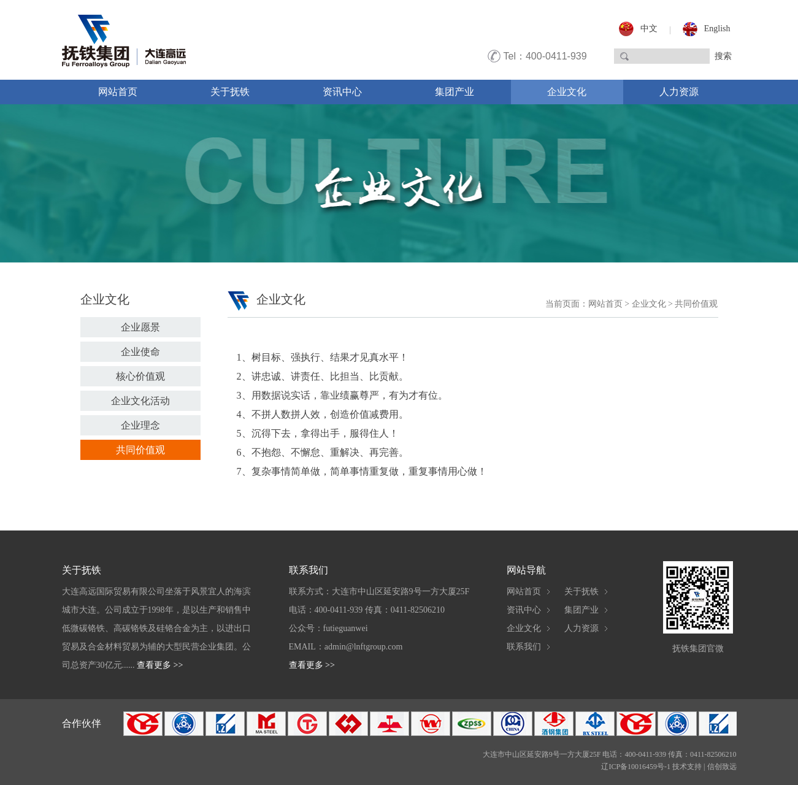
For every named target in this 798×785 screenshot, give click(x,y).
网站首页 (117, 91)
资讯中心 (342, 91)
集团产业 (454, 91)
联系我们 (524, 646)
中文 (649, 28)
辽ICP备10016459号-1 (635, 766)
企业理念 (140, 425)
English (717, 28)
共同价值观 (140, 450)
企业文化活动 (140, 401)
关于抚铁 (230, 91)
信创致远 (722, 766)
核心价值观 (140, 376)
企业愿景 (140, 327)
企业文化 (566, 91)
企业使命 (140, 352)
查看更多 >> (160, 665)
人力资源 (679, 91)
